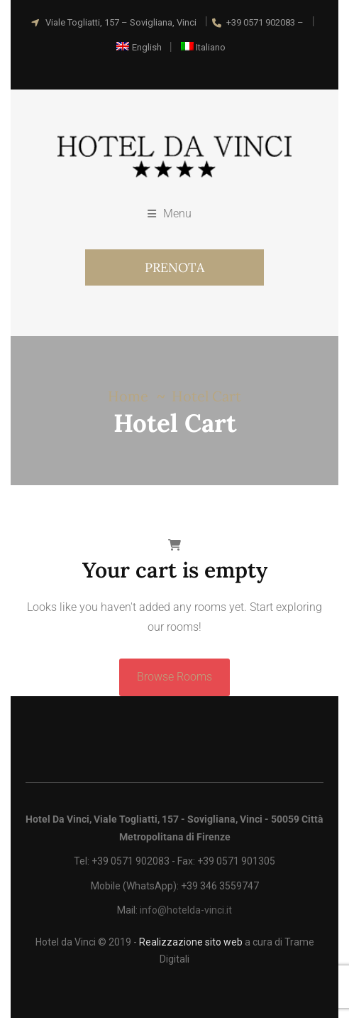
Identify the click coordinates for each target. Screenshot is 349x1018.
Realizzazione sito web (191, 942)
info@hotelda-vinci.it (186, 910)
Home (128, 396)
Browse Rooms (174, 676)
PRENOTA (174, 267)
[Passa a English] (139, 47)
